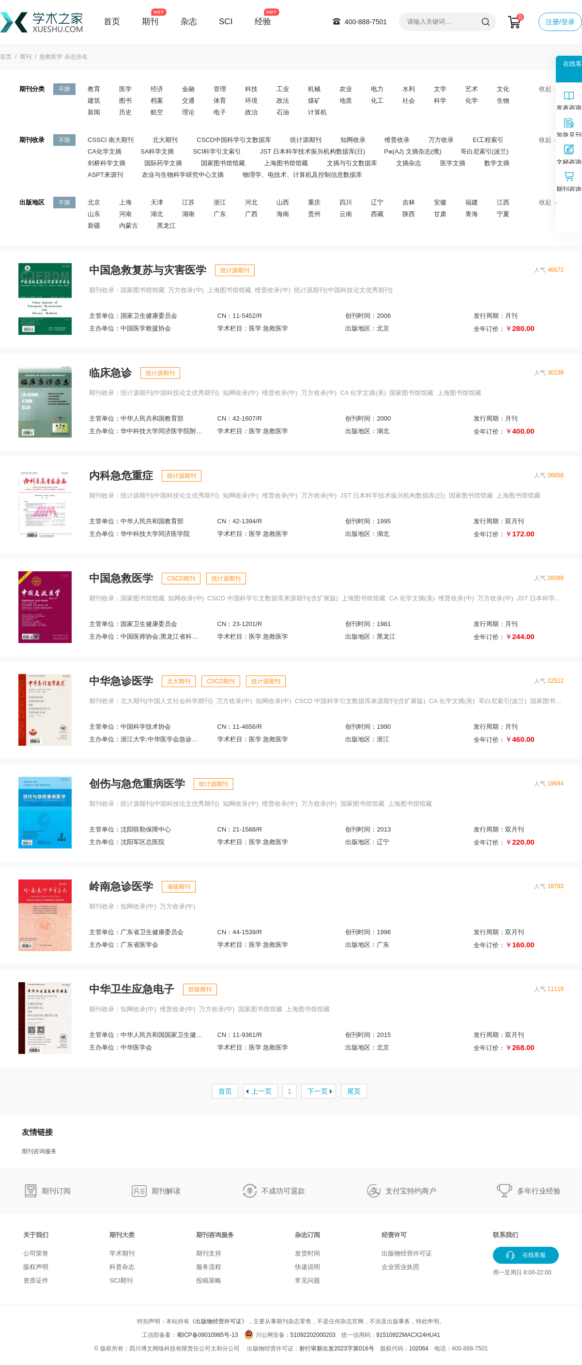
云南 (345, 214)
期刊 (150, 21)
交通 (188, 100)
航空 (157, 112)
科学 (440, 100)
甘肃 (440, 214)
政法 (282, 100)
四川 (345, 202)
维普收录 (397, 139)
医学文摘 (452, 163)
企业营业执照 (400, 1267)
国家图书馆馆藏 (223, 163)
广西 (251, 214)
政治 (251, 112)
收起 (548, 89)
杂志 (189, 21)
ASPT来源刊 (105, 174)
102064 (419, 1348)
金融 (188, 89)
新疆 (94, 225)
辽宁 (377, 202)
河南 (125, 214)
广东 (220, 214)
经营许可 (394, 1235)
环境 (251, 100)
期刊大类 (122, 1235)
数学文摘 (496, 163)
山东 (94, 214)
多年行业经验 (539, 1191)
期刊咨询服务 (39, 1151)
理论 (188, 112)
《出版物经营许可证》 (218, 1321)
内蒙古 (128, 225)
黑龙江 (166, 225)
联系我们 (505, 1235)
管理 (220, 89)
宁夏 (503, 214)
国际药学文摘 (163, 163)
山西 (282, 202)
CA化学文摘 (105, 151)
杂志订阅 (307, 1235)
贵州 (314, 214)
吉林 (408, 202)
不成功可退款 (283, 1191)
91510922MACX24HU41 (408, 1335)
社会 (408, 100)
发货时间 (307, 1253)
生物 (503, 100)
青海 (471, 214)
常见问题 (307, 1280)
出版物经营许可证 (407, 1253)
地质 (345, 100)
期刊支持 (208, 1253)
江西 (503, 202)
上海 (125, 202)
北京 (94, 202)
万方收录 (441, 139)
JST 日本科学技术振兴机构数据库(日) (312, 151)
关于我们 (35, 1235)
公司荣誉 (35, 1253)
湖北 (157, 214)
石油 (282, 112)
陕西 (408, 214)
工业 (282, 89)
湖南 (188, 214)
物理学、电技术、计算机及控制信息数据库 (302, 174)
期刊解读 (166, 1191)
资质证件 (35, 1280)
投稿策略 (208, 1280)
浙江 (220, 202)
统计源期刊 (306, 139)
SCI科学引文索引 (217, 151)
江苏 (188, 202)
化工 (377, 100)
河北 (251, 202)
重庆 (314, 202)
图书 (125, 100)
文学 (440, 89)
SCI (225, 21)
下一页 (317, 1091)
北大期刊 (165, 139)
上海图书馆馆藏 (286, 163)
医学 (125, 89)
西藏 (377, 214)
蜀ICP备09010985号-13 (207, 1335)
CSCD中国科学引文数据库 (234, 139)
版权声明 (35, 1267)
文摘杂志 (408, 163)
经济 (157, 89)
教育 (94, 89)
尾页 (354, 1091)
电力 (377, 89)
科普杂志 (122, 1267)
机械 (314, 89)
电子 (220, 112)
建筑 (94, 100)
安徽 (440, 202)
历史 (125, 112)
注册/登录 (560, 22)
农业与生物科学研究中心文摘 (183, 174)
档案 (157, 100)
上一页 (261, 1091)
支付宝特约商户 (410, 1191)
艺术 (471, 89)
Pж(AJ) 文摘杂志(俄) (412, 151)
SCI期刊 (121, 1280)
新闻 (94, 112)
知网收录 (353, 139)
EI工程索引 (488, 139)
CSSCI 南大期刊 (111, 139)
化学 (471, 100)
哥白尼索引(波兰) (484, 151)
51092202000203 (313, 1335)
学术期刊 (122, 1253)
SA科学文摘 (157, 151)
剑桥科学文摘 (106, 163)
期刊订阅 (56, 1191)
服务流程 (208, 1267)
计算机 (317, 112)
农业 (345, 89)
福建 (471, 202)
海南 (282, 214)
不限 (64, 89)
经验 (263, 21)
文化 (503, 89)
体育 (220, 100)
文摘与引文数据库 (352, 163)
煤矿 (314, 100)
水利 (408, 89)
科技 (251, 89)
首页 (112, 21)
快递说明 (307, 1267)
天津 (157, 202)
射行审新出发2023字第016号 (336, 1348)
